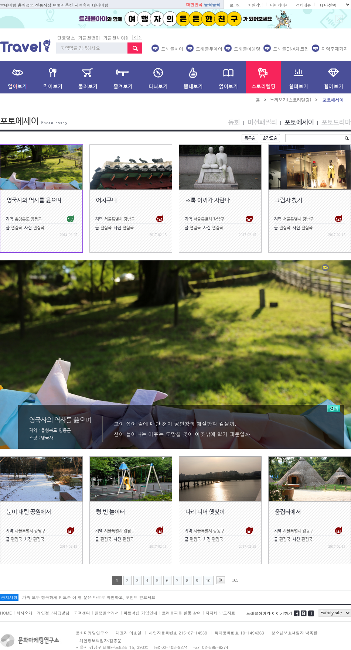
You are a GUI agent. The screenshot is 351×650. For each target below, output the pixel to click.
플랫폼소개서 (107, 613)
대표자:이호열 (129, 633)
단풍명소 (66, 37)
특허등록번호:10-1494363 (239, 633)
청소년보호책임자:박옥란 (295, 633)
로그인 (235, 5)
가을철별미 (89, 37)
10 (208, 580)
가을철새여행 (116, 37)
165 (235, 580)
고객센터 (82, 613)
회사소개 (24, 613)
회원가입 (255, 5)
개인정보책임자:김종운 (100, 640)
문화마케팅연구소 (92, 633)
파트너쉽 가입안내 (140, 613)
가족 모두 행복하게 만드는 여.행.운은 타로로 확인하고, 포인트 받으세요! (89, 597)
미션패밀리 (262, 122)
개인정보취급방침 (53, 613)
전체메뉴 (303, 5)
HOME (6, 613)
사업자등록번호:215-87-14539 (178, 633)
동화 (234, 122)
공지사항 (9, 597)
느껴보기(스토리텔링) (290, 99)
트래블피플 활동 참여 (181, 613)
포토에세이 (299, 122)
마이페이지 (279, 5)
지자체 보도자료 (220, 613)
